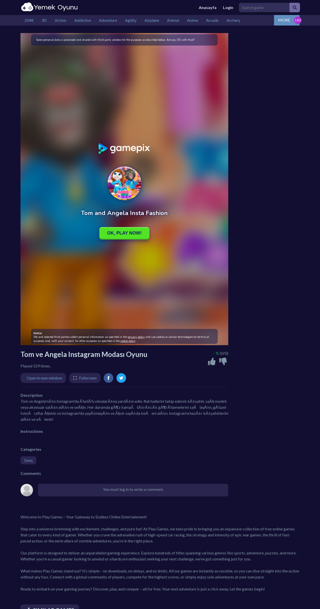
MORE (284, 20)
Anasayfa (207, 7)
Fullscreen (87, 377)
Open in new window (44, 377)
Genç (28, 460)
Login (228, 7)
